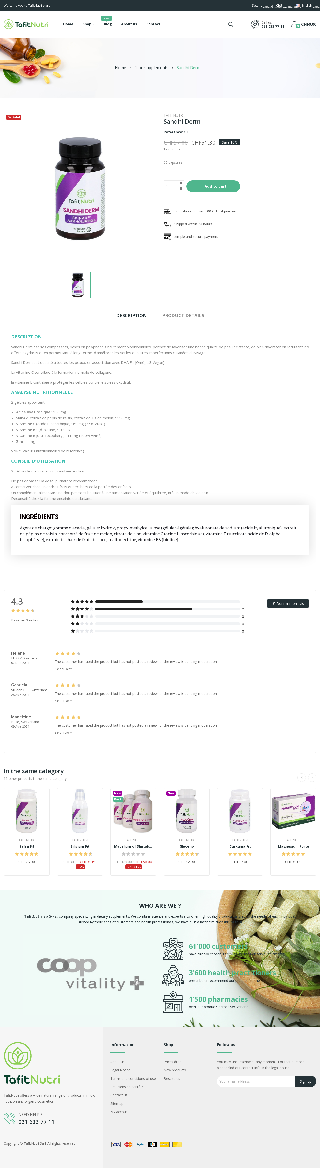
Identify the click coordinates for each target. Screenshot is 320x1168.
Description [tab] (131, 315)
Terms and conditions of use (133, 1078)
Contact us (118, 1095)
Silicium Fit (80, 846)
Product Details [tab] (183, 315)
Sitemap (116, 1103)
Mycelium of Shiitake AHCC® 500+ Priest (133, 846)
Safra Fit (26, 846)
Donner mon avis (288, 603)
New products (175, 1070)
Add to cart (215, 186)
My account (119, 1111)
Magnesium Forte (293, 846)
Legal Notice (120, 1070)
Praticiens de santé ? (126, 1086)
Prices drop (173, 1061)
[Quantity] (171, 186)
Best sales (172, 1078)
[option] (90, 975)
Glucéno (187, 846)
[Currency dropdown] (281, 6)
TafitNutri (174, 115)
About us (117, 1061)
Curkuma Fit (240, 846)
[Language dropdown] (306, 6)
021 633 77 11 (273, 26)
